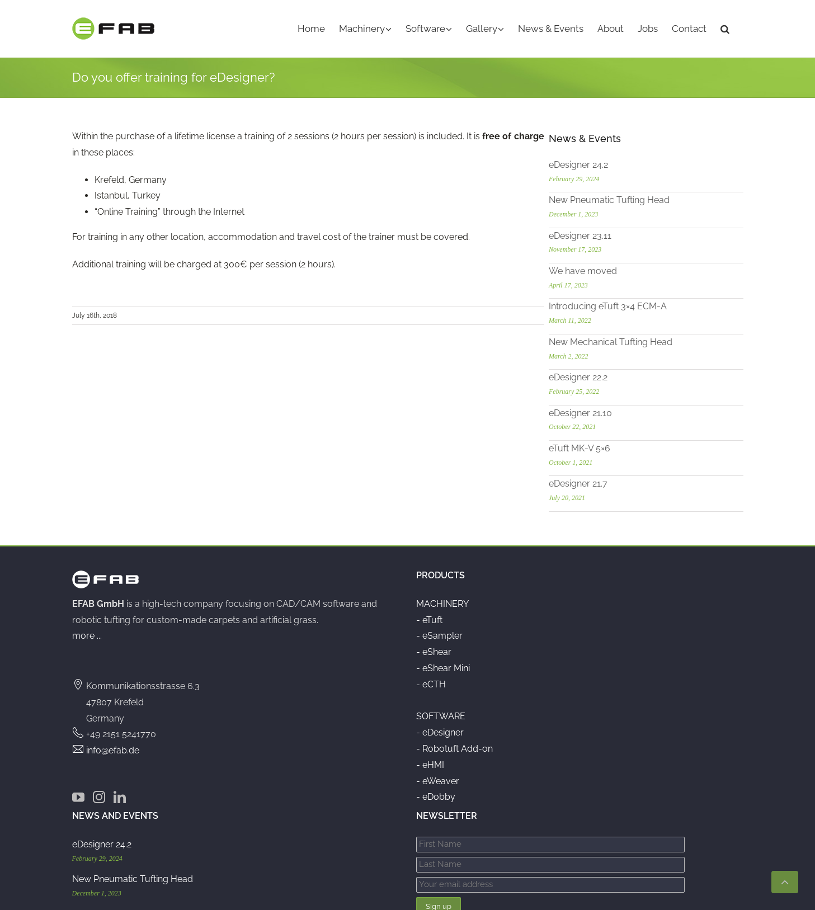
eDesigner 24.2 (618, 162)
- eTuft (429, 617)
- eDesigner (440, 730)
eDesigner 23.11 (620, 233)
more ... (87, 634)
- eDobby (435, 795)
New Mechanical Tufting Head (651, 339)
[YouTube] (78, 795)
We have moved (623, 268)
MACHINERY (442, 601)
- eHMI (430, 762)
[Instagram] (99, 795)
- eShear (433, 649)
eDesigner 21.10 (620, 411)
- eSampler (439, 634)
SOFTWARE (440, 714)
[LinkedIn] (120, 795)
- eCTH (431, 682)
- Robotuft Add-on (454, 746)
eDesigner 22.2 (618, 375)
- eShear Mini (443, 666)
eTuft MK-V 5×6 (620, 446)
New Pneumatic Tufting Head (649, 197)
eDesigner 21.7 (618, 482)
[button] (724, 29)
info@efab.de (112, 748)
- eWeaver (437, 779)
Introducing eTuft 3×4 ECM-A (648, 304)
